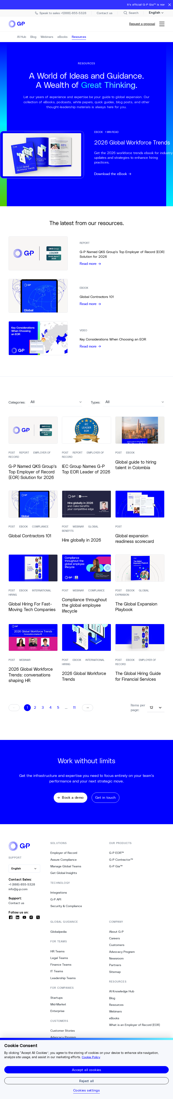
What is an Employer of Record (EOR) (134, 1028)
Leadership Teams (63, 981)
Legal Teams (59, 961)
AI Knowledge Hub (121, 994)
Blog (112, 1001)
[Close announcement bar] (169, 4)
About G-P (116, 934)
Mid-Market (58, 1007)
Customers (116, 948)
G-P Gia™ (116, 869)
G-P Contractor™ (121, 862)
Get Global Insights (63, 876)
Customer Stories (62, 1033)
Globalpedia (58, 934)
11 (74, 711)
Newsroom (116, 961)
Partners (115, 968)
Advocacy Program (122, 954)
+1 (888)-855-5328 (22, 887)
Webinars (115, 1014)
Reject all (86, 1080)
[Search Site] (131, 13)
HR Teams (57, 954)
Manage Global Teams (65, 869)
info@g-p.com (18, 892)
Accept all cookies (86, 1069)
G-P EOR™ (116, 856)
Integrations (58, 895)
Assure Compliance (63, 862)
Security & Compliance (66, 909)
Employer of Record (63, 856)
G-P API (55, 902)
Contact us (16, 906)
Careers (114, 941)
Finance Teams (60, 967)
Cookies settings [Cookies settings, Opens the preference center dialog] (86, 1090)
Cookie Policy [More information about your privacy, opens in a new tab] (91, 1057)
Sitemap (115, 975)
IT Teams (56, 974)
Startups (56, 1000)
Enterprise (57, 1014)
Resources (116, 1007)
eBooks (114, 1021)
